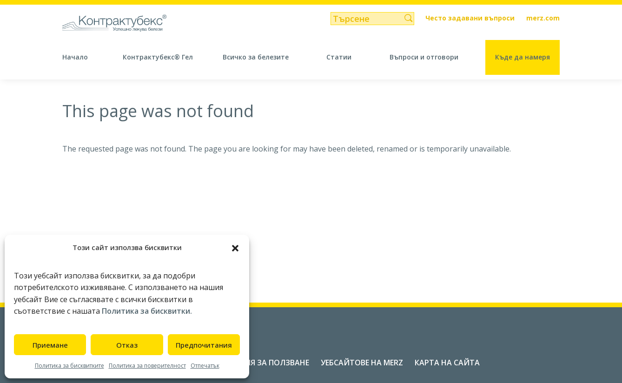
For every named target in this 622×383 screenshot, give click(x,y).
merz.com (543, 18)
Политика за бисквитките (69, 366)
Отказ (127, 345)
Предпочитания (204, 345)
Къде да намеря (522, 57)
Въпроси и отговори (424, 57)
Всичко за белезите (256, 57)
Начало (75, 57)
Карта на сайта (447, 362)
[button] (235, 247)
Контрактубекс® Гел (158, 57)
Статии (338, 57)
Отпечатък (205, 366)
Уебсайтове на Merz (362, 362)
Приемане (50, 345)
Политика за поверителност (147, 366)
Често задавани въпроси (470, 18)
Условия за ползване (264, 362)
